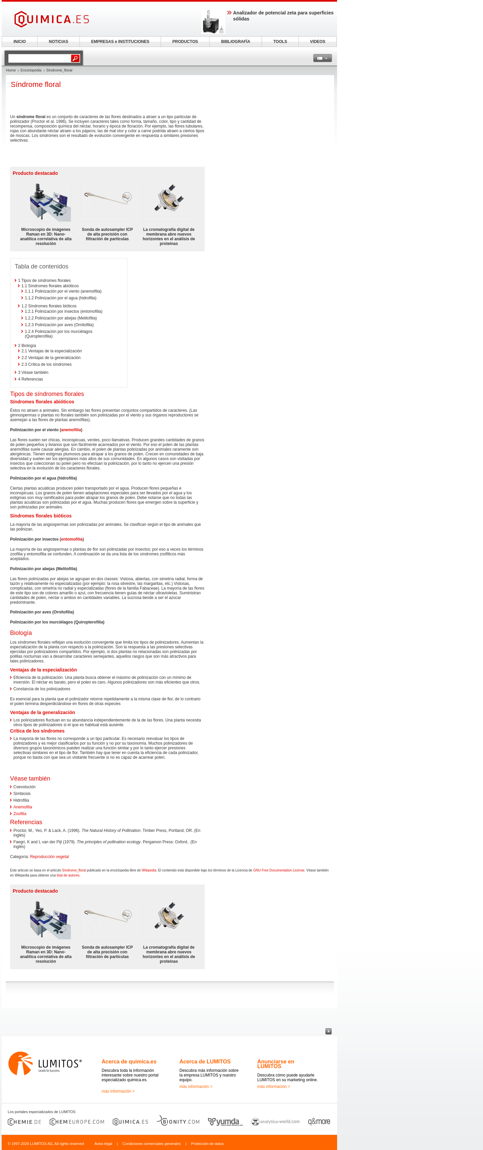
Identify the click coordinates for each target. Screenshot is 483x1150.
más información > (118, 1091)
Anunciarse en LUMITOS (275, 1064)
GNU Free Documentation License (279, 870)
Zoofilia (19, 813)
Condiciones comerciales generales (151, 1144)
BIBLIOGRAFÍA (235, 41)
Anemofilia (22, 807)
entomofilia (72, 539)
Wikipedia (149, 870)
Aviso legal (103, 1144)
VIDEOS (317, 41)
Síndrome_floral (74, 870)
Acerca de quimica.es (129, 1061)
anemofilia (71, 430)
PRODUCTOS (185, 41)
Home (11, 70)
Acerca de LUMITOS (205, 1061)
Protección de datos (207, 1144)
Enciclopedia (30, 70)
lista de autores (68, 875)
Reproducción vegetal (49, 856)
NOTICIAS (58, 41)
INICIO (19, 41)
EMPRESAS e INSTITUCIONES (120, 41)
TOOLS (280, 41)
